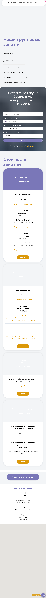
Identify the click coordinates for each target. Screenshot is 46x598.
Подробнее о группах (23, 204)
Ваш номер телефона (10, 118)
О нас (8, 2)
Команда (29, 2)
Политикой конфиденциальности (26, 146)
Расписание (14, 2)
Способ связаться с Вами (11, 132)
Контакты (35, 2)
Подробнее (18, 299)
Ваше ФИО (6, 111)
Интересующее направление (12, 125)
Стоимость (22, 2)
